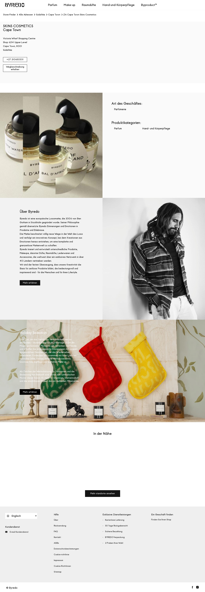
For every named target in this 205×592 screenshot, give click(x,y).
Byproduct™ (149, 5)
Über (56, 520)
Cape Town (54, 15)
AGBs (56, 543)
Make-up (69, 5)
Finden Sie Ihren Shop (161, 520)
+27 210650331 (15, 59)
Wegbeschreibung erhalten (15, 68)
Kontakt (57, 537)
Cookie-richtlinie (61, 554)
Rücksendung (60, 526)
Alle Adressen (26, 15)
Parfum (52, 5)
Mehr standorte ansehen (102, 493)
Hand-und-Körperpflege (118, 5)
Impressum (58, 560)
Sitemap (57, 572)
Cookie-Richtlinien (62, 566)
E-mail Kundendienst (17, 532)
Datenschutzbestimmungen (66, 549)
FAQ (56, 531)
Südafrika (40, 15)
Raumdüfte (89, 5)
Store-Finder (9, 15)
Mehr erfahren (30, 282)
